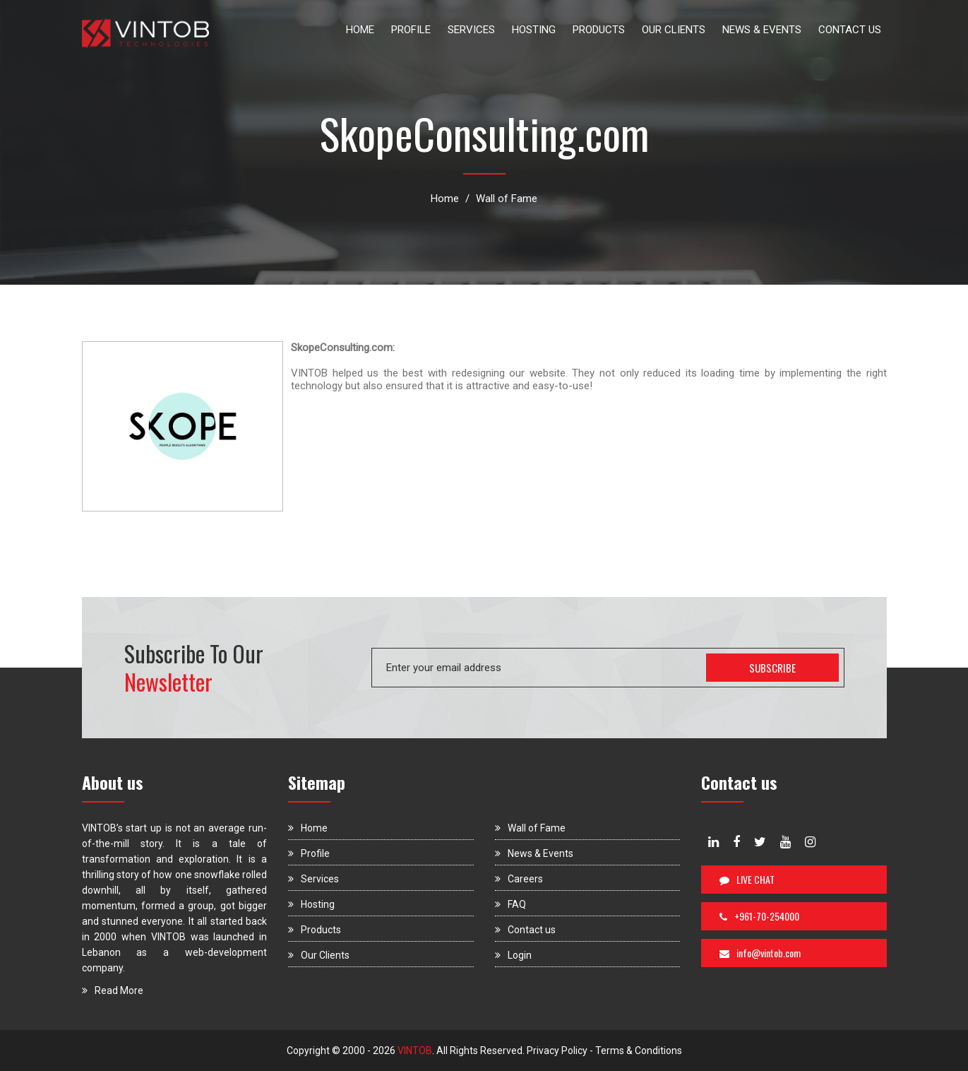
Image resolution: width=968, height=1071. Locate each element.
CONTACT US (849, 29)
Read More (112, 990)
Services (313, 878)
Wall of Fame (506, 198)
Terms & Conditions (638, 1050)
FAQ (510, 904)
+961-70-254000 (759, 916)
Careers (519, 878)
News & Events (534, 853)
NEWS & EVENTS (761, 29)
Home (445, 198)
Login (513, 955)
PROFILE (411, 29)
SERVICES (471, 29)
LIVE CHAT (747, 879)
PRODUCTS (599, 29)
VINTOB (413, 1050)
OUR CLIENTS (673, 29)
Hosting (311, 904)
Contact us (525, 929)
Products (314, 929)
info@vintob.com (760, 952)
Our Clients (318, 955)
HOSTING (534, 29)
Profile (309, 853)
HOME (360, 29)
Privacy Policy (557, 1050)
